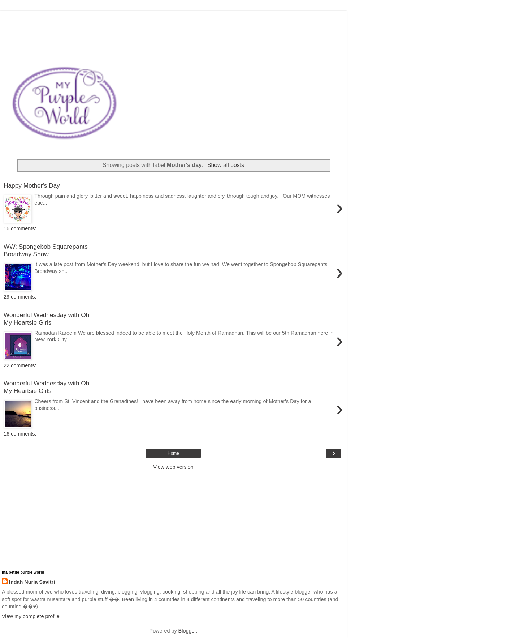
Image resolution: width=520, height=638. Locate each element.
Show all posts (225, 165)
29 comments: (20, 297)
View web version (173, 467)
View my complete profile (31, 616)
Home (173, 453)
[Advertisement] (173, 20)
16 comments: (20, 228)
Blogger (187, 631)
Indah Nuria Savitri (32, 582)
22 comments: (20, 365)
